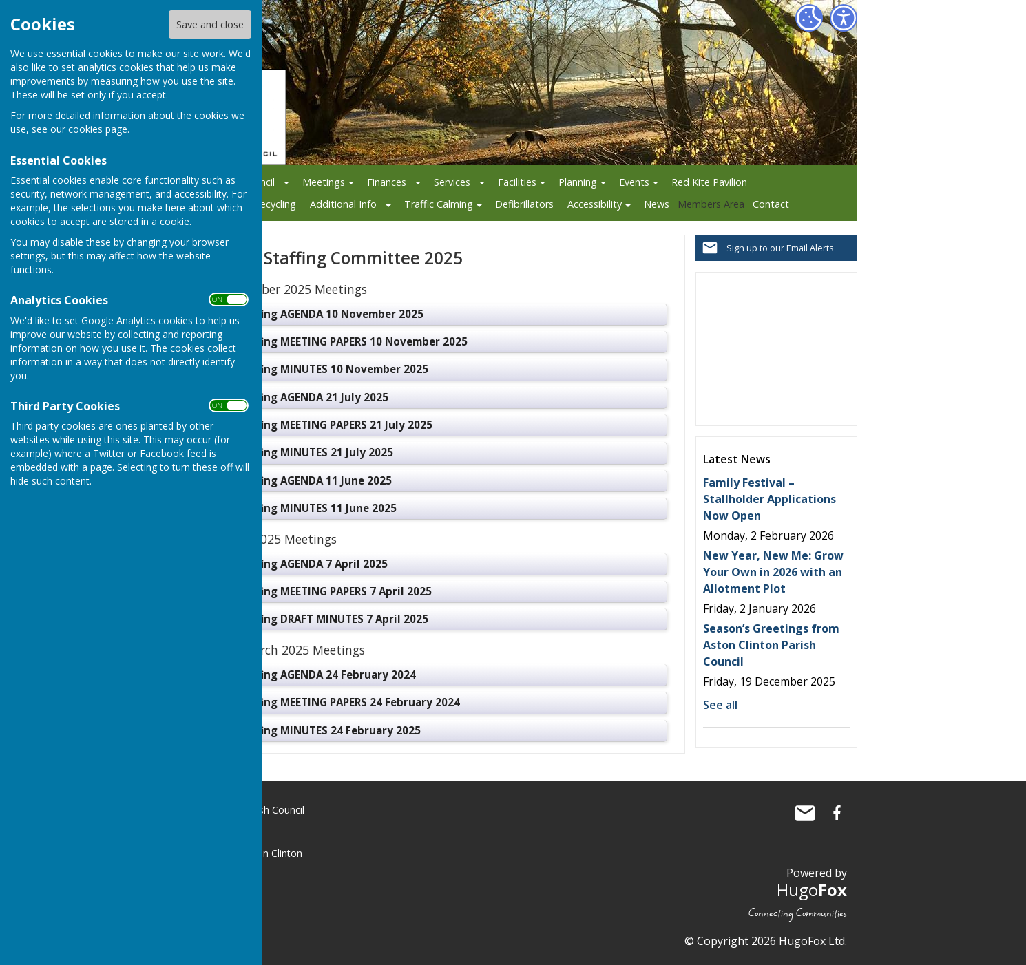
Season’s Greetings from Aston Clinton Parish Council (771, 645)
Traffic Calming (438, 204)
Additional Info (343, 204)
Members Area (711, 204)
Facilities (517, 182)
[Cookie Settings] (809, 18)
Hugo (812, 889)
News (656, 204)
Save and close (210, 24)
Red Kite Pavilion (709, 182)
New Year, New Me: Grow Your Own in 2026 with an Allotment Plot (773, 572)
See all (720, 704)
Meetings (323, 182)
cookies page (97, 129)
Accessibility (594, 204)
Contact (771, 204)
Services (452, 182)
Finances (386, 182)
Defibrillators (524, 204)
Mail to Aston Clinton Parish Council (805, 813)
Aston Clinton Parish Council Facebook (836, 813)
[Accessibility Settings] (843, 18)
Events (634, 182)
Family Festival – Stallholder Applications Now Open (769, 499)
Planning (577, 182)
